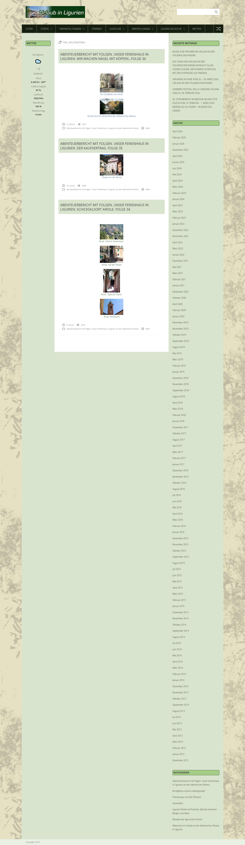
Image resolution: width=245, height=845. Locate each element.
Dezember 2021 (180, 260)
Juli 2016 (176, 495)
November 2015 (180, 544)
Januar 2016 (178, 532)
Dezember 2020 (180, 291)
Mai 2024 (177, 174)
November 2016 (180, 476)
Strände (97, 28)
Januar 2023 (178, 223)
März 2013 (177, 741)
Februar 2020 (179, 310)
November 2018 (180, 384)
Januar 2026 (178, 143)
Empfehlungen (142, 28)
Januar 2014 (178, 680)
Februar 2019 (179, 365)
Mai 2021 (177, 267)
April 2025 (177, 156)
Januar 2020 (178, 316)
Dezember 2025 (180, 149)
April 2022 (177, 242)
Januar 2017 (178, 464)
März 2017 (177, 452)
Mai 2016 (177, 507)
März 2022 (177, 248)
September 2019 (180, 341)
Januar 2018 (178, 421)
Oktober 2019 (179, 334)
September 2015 (180, 556)
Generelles (177, 803)
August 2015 (178, 563)
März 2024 (177, 186)
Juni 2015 (177, 575)
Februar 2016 (179, 526)
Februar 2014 (179, 674)
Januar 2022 (178, 254)
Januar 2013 (178, 754)
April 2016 (177, 513)
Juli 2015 (176, 569)
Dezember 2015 (180, 538)
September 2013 (180, 704)
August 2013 (178, 711)
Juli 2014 (176, 643)
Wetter (196, 28)
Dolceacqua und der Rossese (186, 797)
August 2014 (178, 637)
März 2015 (177, 593)
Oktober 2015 (179, 550)
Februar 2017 (179, 458)
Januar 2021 (178, 285)
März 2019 (177, 359)
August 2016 (178, 489)
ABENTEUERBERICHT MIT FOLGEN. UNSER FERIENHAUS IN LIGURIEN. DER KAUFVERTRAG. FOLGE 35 (104, 145)
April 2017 (177, 445)
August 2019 (178, 347)
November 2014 (180, 618)
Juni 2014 (177, 649)
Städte (46, 28)
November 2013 (180, 692)
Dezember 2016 (180, 470)
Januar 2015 (178, 606)
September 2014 (180, 630)
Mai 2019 (177, 353)
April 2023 (177, 205)
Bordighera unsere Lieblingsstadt (188, 790)
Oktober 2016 (179, 482)
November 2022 (180, 236)
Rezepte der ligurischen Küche (187, 819)
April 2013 (177, 735)
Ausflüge (117, 28)
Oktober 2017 (179, 433)
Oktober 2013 (179, 698)
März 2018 (177, 408)
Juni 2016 (177, 501)
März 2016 (177, 519)
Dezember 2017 (180, 427)
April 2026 (177, 131)
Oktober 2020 (179, 297)
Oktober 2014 (179, 624)
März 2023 (177, 211)
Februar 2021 (179, 279)
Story (29, 28)
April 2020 (177, 304)
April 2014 (177, 661)
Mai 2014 (177, 655)
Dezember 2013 (180, 686)
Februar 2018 (179, 415)
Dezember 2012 (180, 760)
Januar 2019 (178, 371)
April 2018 (177, 402)
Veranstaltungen (72, 28)
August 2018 (178, 396)
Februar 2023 (179, 217)
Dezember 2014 (180, 612)
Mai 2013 (177, 729)
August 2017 (178, 439)
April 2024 (177, 180)
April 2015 (177, 587)
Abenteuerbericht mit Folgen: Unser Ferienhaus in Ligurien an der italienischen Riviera (103, 128)
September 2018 (180, 390)
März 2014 (177, 667)
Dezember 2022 (180, 230)
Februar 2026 (179, 137)
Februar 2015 (179, 600)
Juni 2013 (177, 723)
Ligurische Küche (173, 28)
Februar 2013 (179, 747)
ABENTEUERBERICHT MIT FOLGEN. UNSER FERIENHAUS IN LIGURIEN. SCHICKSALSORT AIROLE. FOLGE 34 (104, 207)
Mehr (148, 128)
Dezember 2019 (180, 322)
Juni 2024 (177, 168)
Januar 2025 (178, 162)
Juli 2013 (176, 717)
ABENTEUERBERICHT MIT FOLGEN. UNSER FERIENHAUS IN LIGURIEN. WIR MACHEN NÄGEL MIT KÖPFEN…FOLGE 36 (104, 56)
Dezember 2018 (180, 378)
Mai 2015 (177, 581)
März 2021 (177, 273)
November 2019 (180, 328)
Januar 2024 (178, 199)
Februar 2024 (179, 193)
